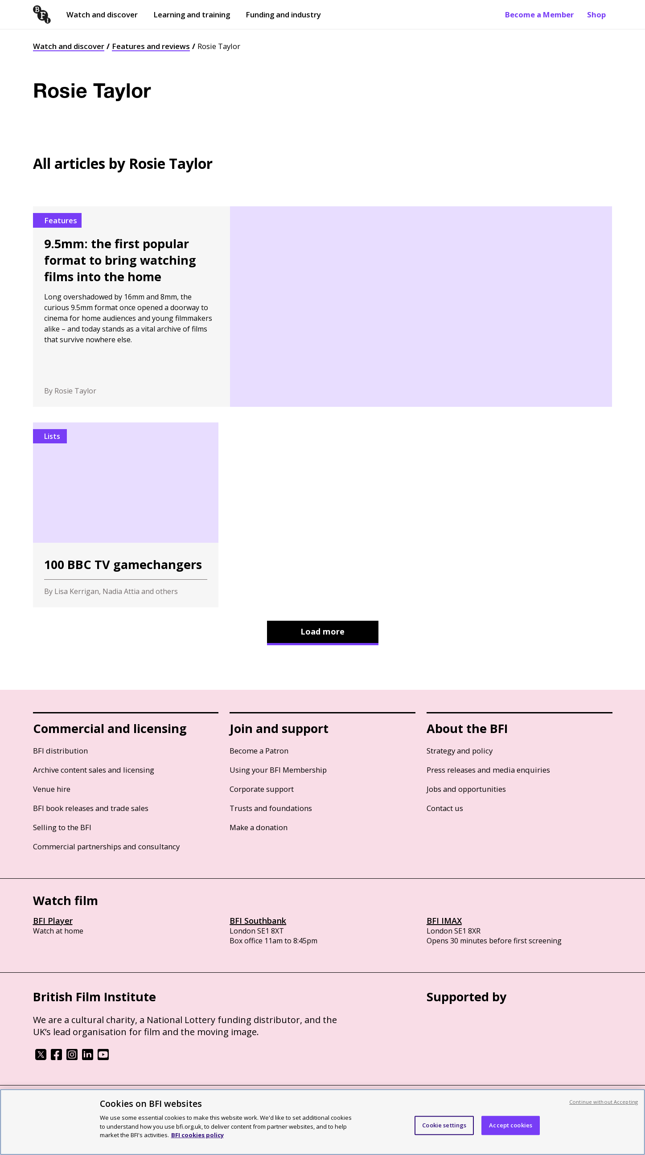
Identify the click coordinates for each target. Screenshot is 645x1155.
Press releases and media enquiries (488, 770)
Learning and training (191, 14)
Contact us (445, 808)
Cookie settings (444, 1125)
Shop (596, 14)
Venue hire (51, 789)
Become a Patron (259, 750)
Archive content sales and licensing (93, 770)
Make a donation (259, 827)
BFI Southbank (258, 920)
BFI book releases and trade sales (90, 808)
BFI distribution (60, 750)
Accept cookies (510, 1125)
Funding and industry (283, 14)
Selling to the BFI (62, 827)
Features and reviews (151, 46)
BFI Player (53, 920)
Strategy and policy (460, 750)
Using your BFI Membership (278, 770)
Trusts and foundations (271, 808)
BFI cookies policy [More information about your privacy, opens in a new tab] (197, 1135)
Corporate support (262, 789)
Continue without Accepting (603, 1101)
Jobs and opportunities (466, 789)
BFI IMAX (444, 920)
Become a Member (539, 14)
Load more (322, 631)
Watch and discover (102, 14)
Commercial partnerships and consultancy (106, 846)
